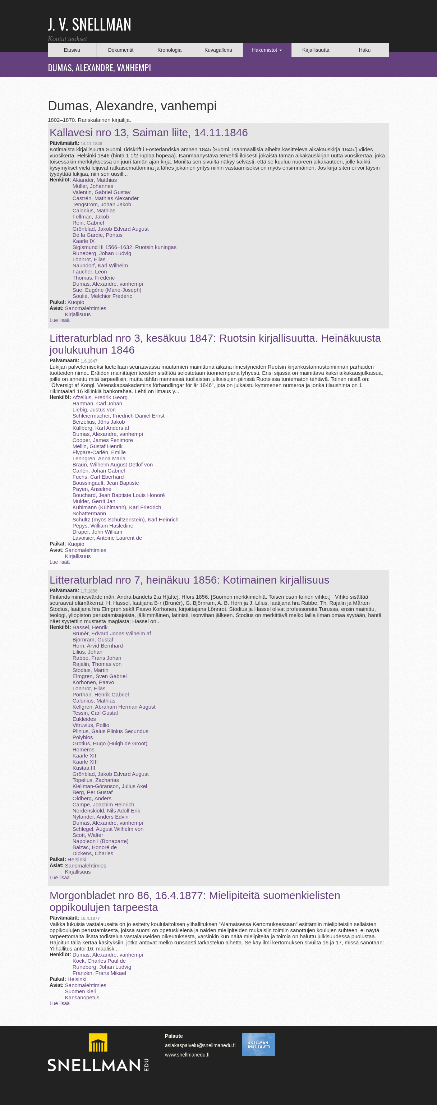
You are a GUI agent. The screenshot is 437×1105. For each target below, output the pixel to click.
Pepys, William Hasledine (103, 525)
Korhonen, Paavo (93, 682)
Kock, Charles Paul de (99, 961)
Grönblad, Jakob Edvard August (111, 229)
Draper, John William (97, 532)
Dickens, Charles (93, 853)
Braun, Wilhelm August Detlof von (113, 464)
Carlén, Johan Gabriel (99, 471)
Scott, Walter (88, 835)
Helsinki (77, 859)
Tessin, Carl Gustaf (95, 713)
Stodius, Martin (91, 670)
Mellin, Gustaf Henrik (98, 446)
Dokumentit (121, 50)
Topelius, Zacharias (96, 780)
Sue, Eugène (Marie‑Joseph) (107, 290)
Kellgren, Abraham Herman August (114, 707)
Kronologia (169, 50)
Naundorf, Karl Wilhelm (100, 265)
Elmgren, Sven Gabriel (100, 676)
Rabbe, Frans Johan (97, 658)
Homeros (84, 749)
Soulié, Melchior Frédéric (102, 296)
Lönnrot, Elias (89, 259)
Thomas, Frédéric (94, 278)
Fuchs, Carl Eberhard (98, 477)
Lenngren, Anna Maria (99, 458)
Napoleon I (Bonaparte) (101, 841)
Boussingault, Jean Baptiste (106, 483)
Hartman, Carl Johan (97, 403)
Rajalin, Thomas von (97, 664)
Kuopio (76, 302)
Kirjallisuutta (315, 50)
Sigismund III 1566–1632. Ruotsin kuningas (124, 247)
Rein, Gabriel (88, 223)
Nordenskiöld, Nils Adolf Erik (106, 810)
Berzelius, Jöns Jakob (99, 422)
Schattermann (89, 513)
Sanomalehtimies (85, 308)
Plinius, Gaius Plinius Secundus (110, 731)
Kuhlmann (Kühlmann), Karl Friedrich (117, 507)
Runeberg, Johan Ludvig (102, 253)
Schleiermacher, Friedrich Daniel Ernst (119, 416)
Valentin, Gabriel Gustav (101, 192)
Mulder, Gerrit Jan (94, 501)
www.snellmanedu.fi (187, 1055)
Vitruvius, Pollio (91, 725)
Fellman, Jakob (91, 216)
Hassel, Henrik (90, 627)
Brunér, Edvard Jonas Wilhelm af (112, 633)
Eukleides (84, 719)
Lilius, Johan (87, 652)
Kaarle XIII (85, 762)
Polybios (83, 737)
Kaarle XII (84, 755)
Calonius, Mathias (94, 210)
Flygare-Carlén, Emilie (99, 452)
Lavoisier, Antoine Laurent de (107, 538)
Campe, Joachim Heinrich (103, 804)
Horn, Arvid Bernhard (98, 646)
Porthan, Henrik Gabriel (101, 694)
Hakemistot (267, 50)
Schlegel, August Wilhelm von (108, 829)
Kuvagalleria (218, 50)
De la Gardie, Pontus (98, 235)
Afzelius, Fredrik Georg (100, 397)
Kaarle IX (84, 241)
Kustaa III (84, 768)
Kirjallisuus (78, 314)
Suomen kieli (80, 991)
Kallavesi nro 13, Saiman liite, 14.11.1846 (149, 132)
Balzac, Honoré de (95, 847)
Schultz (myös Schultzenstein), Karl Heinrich (126, 519)
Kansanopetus (82, 997)
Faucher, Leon (90, 271)
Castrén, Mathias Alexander (106, 198)
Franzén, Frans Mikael (99, 973)
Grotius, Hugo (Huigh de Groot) (110, 743)
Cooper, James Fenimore (103, 440)
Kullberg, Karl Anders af (101, 428)
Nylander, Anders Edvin (101, 817)
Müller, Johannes (93, 186)
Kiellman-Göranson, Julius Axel (110, 786)
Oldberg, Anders (92, 798)
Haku (365, 50)
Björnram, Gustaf (93, 639)
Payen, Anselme (92, 489)
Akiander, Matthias (95, 180)
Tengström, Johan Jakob (102, 204)
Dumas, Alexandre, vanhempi (108, 284)
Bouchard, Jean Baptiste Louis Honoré (119, 495)
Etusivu (72, 50)
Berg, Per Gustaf (93, 792)
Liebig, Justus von (94, 409)
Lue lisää (60, 320)
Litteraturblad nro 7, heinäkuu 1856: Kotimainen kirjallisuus (190, 580)
